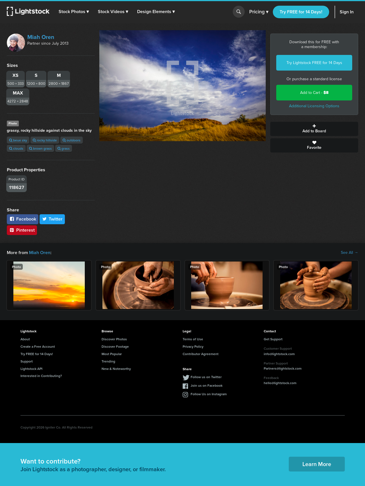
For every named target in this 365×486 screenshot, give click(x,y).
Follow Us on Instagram (209, 394)
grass (63, 148)
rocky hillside (45, 140)
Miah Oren (40, 37)
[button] (74, 11)
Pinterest (22, 230)
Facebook (22, 219)
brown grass (40, 148)
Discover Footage (115, 346)
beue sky (18, 140)
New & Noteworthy (116, 368)
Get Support (273, 339)
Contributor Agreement (200, 353)
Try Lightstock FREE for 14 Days (314, 63)
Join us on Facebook (206, 385)
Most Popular (112, 353)
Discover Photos (114, 339)
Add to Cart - (314, 93)
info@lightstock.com (279, 353)
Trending (108, 361)
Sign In (347, 12)
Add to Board (314, 129)
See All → (349, 253)
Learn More (316, 464)
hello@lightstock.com (280, 382)
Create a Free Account (37, 346)
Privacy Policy (193, 346)
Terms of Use (193, 339)
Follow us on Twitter (206, 376)
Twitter (52, 219)
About (25, 339)
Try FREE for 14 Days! (301, 12)
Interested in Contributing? (41, 375)
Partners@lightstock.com (283, 368)
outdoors (72, 140)
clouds (16, 148)
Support (26, 361)
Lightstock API (31, 368)
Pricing (258, 12)
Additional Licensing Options (314, 106)
